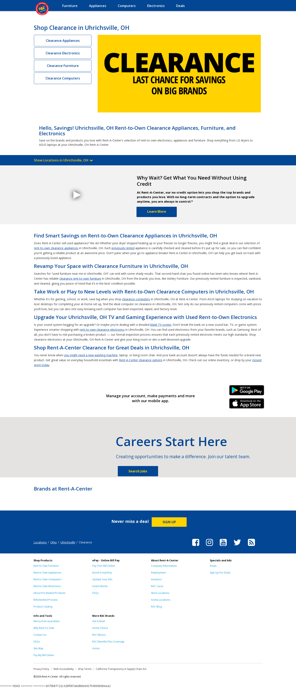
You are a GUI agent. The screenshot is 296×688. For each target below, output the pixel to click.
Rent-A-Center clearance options (140, 360)
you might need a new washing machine (91, 355)
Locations (40, 542)
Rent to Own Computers (47, 579)
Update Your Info (102, 579)
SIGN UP (169, 522)
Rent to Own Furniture (46, 566)
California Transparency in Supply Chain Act (121, 669)
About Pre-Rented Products (49, 593)
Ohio (53, 542)
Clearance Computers (62, 78)
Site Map (38, 648)
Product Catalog (43, 606)
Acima (95, 648)
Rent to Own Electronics (47, 586)
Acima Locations (160, 600)
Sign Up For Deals (220, 572)
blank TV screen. (161, 325)
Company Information (164, 566)
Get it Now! (98, 621)
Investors (156, 579)
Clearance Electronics (63, 53)
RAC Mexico (99, 635)
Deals (213, 566)
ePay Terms (84, 669)
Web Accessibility (63, 669)
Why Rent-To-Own (44, 628)
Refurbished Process (46, 600)
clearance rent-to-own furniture (80, 278)
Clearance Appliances (63, 40)
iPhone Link (246, 405)
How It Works (100, 586)
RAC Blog (156, 606)
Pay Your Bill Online (103, 566)
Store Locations (160, 593)
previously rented (123, 248)
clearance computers (136, 299)
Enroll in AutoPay (102, 572)
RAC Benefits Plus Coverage (108, 641)
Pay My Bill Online (44, 655)
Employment (158, 572)
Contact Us (40, 635)
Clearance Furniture (63, 65)
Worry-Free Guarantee (47, 621)
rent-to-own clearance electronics (102, 330)
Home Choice (100, 628)
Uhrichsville (67, 542)
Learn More (156, 211)
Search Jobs (137, 471)
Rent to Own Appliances (47, 572)
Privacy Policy (41, 669)
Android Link (246, 391)
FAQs (95, 593)
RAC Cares (157, 586)
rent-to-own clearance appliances (56, 248)
